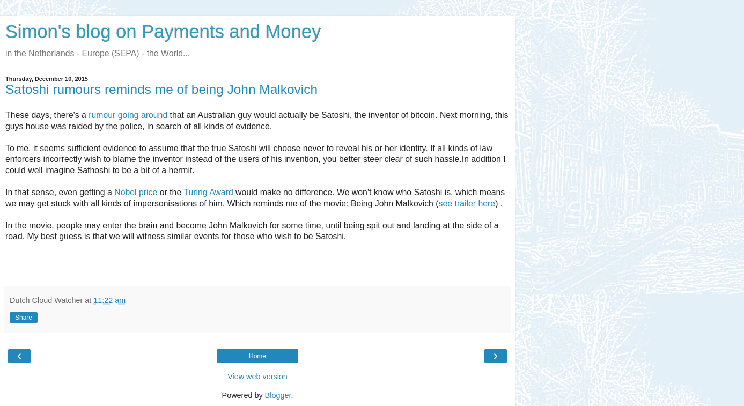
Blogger (278, 395)
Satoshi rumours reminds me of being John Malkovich (161, 89)
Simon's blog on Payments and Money (163, 31)
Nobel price (135, 192)
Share (23, 317)
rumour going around (128, 115)
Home (257, 356)
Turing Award (208, 192)
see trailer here (467, 203)
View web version (257, 376)
